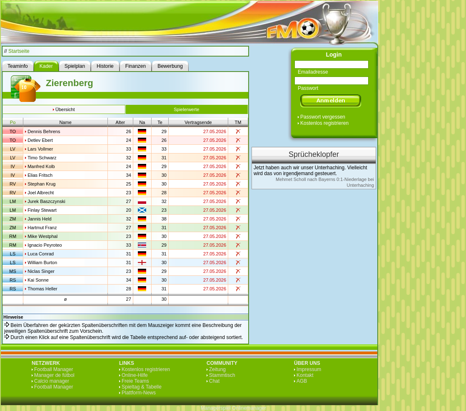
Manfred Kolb (41, 166)
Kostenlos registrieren (324, 123)
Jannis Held (39, 218)
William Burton (42, 262)
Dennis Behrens (43, 131)
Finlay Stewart (42, 210)
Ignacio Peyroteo (44, 245)
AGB (302, 381)
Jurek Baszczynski (46, 201)
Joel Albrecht (40, 192)
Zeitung (217, 369)
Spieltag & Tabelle (142, 387)
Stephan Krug (41, 183)
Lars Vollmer (40, 148)
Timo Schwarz (41, 157)
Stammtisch (222, 375)
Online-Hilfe (135, 375)
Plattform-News (139, 393)
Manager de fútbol (54, 375)
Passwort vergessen (322, 117)
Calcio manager (51, 381)
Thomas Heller (42, 288)
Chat (214, 381)
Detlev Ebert (40, 140)
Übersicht (65, 109)
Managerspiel (216, 408)
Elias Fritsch (39, 175)
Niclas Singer (41, 271)
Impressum (309, 369)
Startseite (19, 51)
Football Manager (53, 369)
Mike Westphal (42, 236)
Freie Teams (135, 381)
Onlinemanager (249, 408)
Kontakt (305, 375)
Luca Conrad (40, 253)
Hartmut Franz (42, 227)
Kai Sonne (38, 279)
